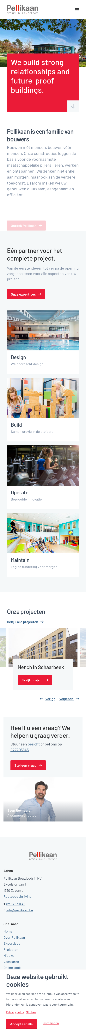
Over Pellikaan (14, 937)
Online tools (12, 967)
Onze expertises (23, 294)
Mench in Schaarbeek (41, 667)
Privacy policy (15, 1012)
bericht (34, 744)
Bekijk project (32, 680)
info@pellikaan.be (19, 910)
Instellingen (51, 1023)
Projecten (11, 949)
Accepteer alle (21, 1024)
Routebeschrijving (17, 896)
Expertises (11, 943)
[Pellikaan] (22, 9)
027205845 (19, 749)
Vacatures (11, 961)
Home (8, 931)
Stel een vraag (25, 765)
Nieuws (9, 955)
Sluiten (31, 1012)
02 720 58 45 (15, 904)
